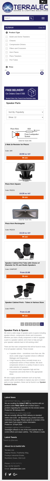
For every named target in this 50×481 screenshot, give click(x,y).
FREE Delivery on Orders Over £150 (18, 413)
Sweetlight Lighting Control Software (17, 427)
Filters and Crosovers (16, 48)
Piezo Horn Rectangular (15, 223)
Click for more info (25, 141)
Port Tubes (12, 60)
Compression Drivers (16, 44)
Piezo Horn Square (13, 184)
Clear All (42, 28)
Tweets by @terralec (10, 440)
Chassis (11, 41)
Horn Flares (12, 52)
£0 (43, 2)
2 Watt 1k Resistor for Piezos (17, 144)
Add (25, 158)
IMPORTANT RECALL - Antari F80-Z (18, 401)
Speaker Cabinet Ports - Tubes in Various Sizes (24, 302)
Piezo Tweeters (13, 56)
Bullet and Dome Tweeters (18, 37)
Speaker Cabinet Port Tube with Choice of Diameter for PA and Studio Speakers (22, 264)
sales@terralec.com (17, 469)
